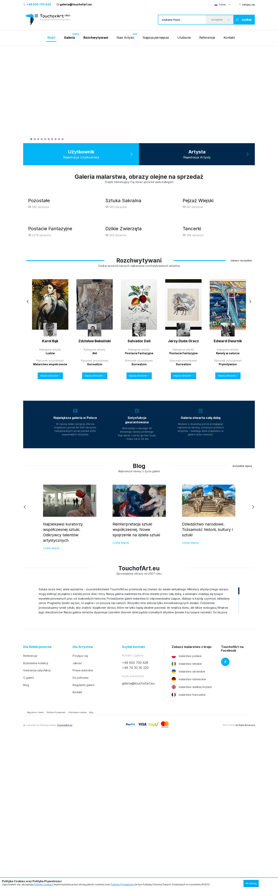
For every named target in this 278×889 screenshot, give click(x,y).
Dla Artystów (83, 797)
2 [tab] (35, 139)
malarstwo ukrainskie (188, 822)
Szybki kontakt (133, 797)
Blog (26, 835)
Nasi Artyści (125, 37)
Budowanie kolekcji (35, 813)
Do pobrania (80, 827)
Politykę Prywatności (122, 884)
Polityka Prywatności (56, 863)
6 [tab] (49, 139)
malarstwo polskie (187, 806)
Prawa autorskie (83, 820)
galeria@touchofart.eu (74, 4)
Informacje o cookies (77, 863)
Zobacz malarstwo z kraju (191, 797)
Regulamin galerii (83, 835)
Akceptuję (251, 883)
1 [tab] (31, 139)
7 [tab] (52, 139)
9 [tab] (59, 139)
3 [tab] (38, 139)
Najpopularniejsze (156, 37)
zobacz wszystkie (241, 410)
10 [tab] (63, 139)
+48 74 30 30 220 (135, 818)
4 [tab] (42, 139)
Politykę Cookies (43, 884)
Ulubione (184, 37)
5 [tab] (45, 139)
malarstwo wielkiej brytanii (192, 837)
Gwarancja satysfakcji (37, 820)
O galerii (28, 827)
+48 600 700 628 (37, 4)
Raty (91, 863)
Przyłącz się (80, 806)
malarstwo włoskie (187, 814)
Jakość (77, 813)
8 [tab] (56, 139)
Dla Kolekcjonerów (37, 797)
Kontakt (229, 37)
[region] (139, 751)
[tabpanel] (139, 94)
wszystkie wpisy (242, 616)
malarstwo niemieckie (189, 829)
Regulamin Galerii (35, 863)
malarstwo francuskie (189, 845)
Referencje (207, 37)
